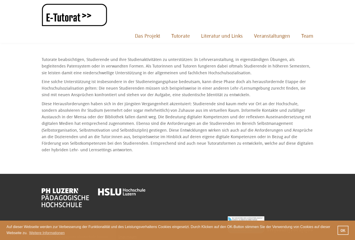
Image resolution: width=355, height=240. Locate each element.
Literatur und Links (222, 36)
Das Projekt (147, 36)
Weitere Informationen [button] (47, 233)
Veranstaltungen (272, 36)
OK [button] (343, 230)
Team (307, 36)
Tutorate (180, 36)
